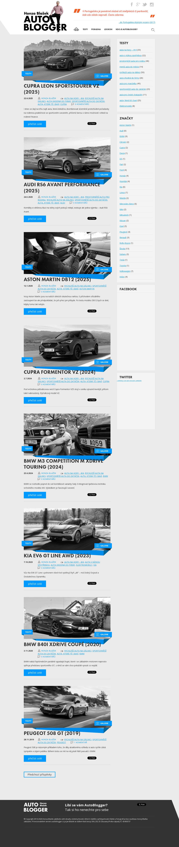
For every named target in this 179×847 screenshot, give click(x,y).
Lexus (122, 192)
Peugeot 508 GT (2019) (52, 733)
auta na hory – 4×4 (128, 49)
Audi (62, 202)
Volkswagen (125, 271)
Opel (122, 226)
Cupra (63, 104)
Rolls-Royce (125, 243)
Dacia (122, 153)
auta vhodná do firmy (59, 101)
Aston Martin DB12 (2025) (57, 279)
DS (121, 158)
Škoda (122, 248)
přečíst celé (35, 124)
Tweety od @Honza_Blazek (129, 380)
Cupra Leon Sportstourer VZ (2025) (61, 89)
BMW (105, 476)
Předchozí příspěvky (40, 774)
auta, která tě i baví (48, 104)
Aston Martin (86, 288)
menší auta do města (129, 66)
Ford (122, 170)
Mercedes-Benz (127, 203)
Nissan (123, 220)
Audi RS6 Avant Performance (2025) (62, 187)
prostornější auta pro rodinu (132, 61)
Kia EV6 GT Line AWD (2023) (57, 555)
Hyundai (123, 181)
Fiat (121, 164)
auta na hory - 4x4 (74, 98)
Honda (123, 175)
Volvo (122, 276)
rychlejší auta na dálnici (60, 200)
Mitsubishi (124, 215)
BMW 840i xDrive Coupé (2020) (62, 644)
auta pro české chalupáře (131, 94)
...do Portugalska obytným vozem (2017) (137, 22)
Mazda (123, 198)
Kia (94, 565)
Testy (28, 73)
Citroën (123, 142)
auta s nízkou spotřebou (131, 55)
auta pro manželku (128, 83)
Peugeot (61, 742)
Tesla (122, 259)
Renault (123, 237)
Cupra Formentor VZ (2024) (59, 372)
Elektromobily (84, 565)
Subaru (123, 254)
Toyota (123, 265)
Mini (121, 209)
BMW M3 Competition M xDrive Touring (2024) (63, 464)
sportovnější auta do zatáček (88, 101)
